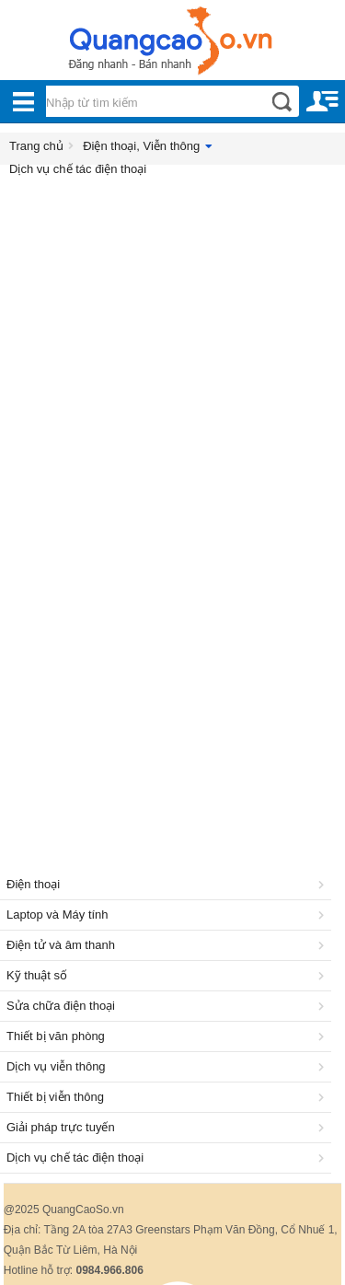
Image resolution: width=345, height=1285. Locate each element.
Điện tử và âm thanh (168, 945)
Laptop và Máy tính (168, 914)
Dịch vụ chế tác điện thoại (77, 169)
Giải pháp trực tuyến (168, 1127)
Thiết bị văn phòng (168, 1036)
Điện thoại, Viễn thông (141, 146)
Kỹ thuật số (168, 975)
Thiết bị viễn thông (168, 1097)
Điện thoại (168, 884)
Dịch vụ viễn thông (168, 1066)
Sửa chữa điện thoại (168, 1006)
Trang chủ (36, 146)
